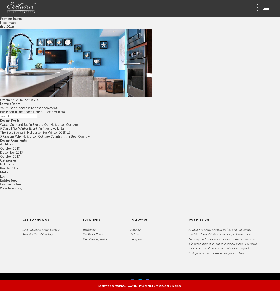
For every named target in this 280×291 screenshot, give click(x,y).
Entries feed (9, 180)
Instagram (136, 239)
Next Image (8, 22)
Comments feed (11, 184)
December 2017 (11, 152)
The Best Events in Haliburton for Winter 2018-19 (35, 132)
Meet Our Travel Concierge (38, 234)
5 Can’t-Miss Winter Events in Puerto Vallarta (32, 128)
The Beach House (93, 234)
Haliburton (7, 164)
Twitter (134, 234)
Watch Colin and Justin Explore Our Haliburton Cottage (39, 124)
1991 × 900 (31, 100)
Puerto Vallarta (10, 168)
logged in (24, 108)
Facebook (135, 229)
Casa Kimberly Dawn (95, 239)
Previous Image (11, 19)
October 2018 (10, 148)
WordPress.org (11, 188)
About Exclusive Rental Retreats (41, 229)
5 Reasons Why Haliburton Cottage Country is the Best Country (45, 136)
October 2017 (10, 156)
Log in (4, 176)
